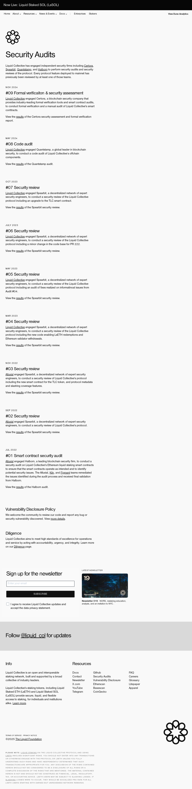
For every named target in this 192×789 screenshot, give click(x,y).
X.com (73, 684)
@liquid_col (33, 635)
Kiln (52, 472)
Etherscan (97, 684)
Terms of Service (14, 735)
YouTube (75, 687)
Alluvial (10, 374)
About (16, 14)
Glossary (132, 680)
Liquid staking (29, 753)
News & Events (47, 14)
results (20, 117)
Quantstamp (24, 70)
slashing (11, 780)
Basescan (96, 687)
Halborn (43, 70)
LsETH (9, 756)
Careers (131, 676)
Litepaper (132, 684)
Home (7, 14)
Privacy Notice (30, 735)
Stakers (93, 14)
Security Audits (99, 676)
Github (95, 672)
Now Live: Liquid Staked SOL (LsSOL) (31, 5)
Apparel (131, 687)
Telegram (75, 691)
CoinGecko (97, 691)
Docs (62, 14)
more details (58, 518)
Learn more (32, 703)
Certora (88, 66)
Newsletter (76, 680)
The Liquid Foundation (29, 739)
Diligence (19, 546)
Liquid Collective (15, 99)
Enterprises (80, 14)
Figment (65, 472)
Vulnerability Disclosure (104, 680)
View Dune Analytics (178, 14)
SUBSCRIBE (40, 593)
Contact (74, 676)
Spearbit (11, 70)
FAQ (129, 672)
